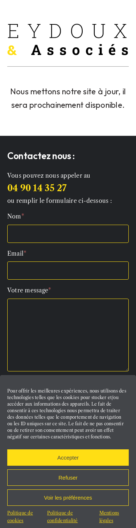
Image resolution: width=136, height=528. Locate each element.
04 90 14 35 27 (37, 188)
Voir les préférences (68, 502)
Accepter (68, 462)
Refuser (68, 482)
